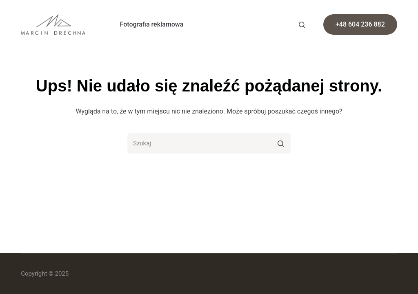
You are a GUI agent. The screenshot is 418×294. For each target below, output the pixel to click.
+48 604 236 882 (360, 24)
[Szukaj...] (209, 143)
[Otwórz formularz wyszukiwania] (302, 25)
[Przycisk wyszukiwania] (280, 143)
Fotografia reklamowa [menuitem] (152, 24)
